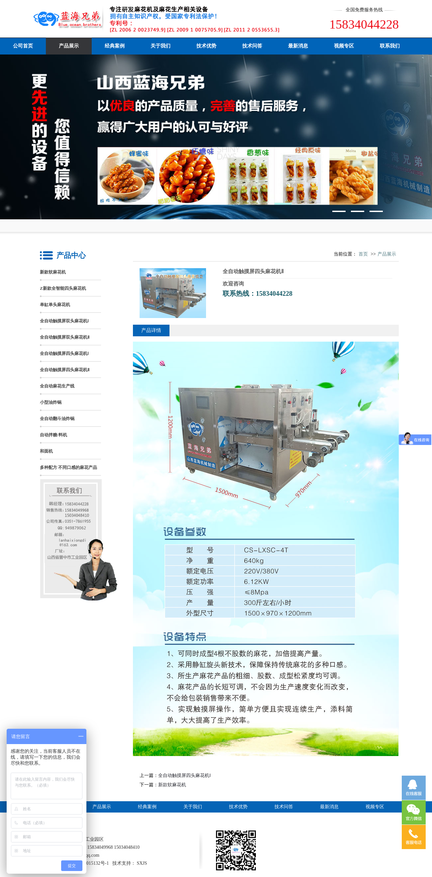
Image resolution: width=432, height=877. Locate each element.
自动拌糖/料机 (53, 434)
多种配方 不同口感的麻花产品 (68, 467)
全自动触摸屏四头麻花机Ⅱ (64, 369)
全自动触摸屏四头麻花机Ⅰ (64, 353)
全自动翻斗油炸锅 (57, 418)
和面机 (46, 451)
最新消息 (298, 46)
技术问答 (252, 46)
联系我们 (390, 46)
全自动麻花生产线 (57, 386)
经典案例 (115, 46)
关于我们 (160, 46)
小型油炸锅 (50, 402)
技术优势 (206, 46)
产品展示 (69, 46)
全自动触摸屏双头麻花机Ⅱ (64, 337)
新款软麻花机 (53, 272)
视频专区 (344, 46)
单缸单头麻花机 (55, 304)
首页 (363, 254)
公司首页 (23, 46)
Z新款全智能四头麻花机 (63, 288)
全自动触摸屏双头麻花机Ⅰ (64, 320)
